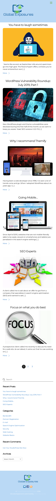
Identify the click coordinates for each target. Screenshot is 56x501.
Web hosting (8, 432)
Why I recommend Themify (28, 141)
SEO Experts (28, 251)
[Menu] (51, 3)
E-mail (5, 422)
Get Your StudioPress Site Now (14, 448)
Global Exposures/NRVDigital (27, 491)
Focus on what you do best (28, 307)
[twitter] (24, 487)
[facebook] (28, 487)
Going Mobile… (28, 197)
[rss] (31, 487)
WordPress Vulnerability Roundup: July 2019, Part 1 (22, 395)
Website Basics (8, 435)
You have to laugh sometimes (28, 25)
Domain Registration (11, 419)
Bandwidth (7, 416)
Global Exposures (40, 494)
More (5, 73)
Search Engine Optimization (14, 425)
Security (6, 429)
